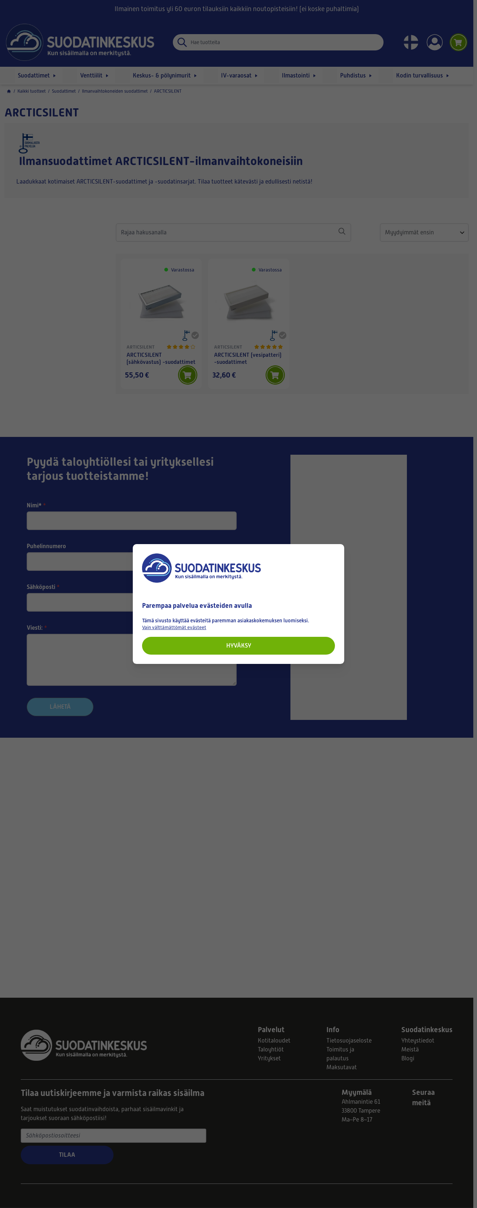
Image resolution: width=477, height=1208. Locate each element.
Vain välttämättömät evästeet (174, 627)
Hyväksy (238, 645)
